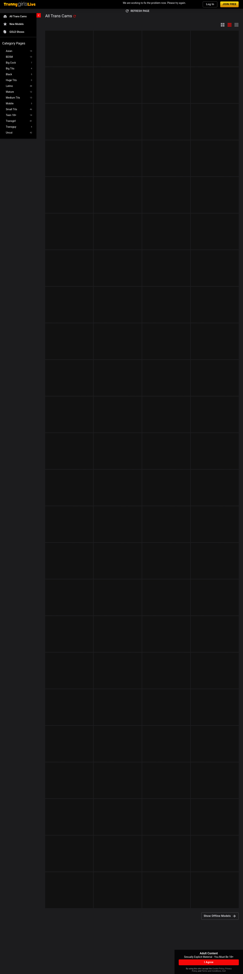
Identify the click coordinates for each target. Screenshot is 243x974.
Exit (224, 971)
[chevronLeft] (38, 15)
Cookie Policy (218, 968)
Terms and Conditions (211, 971)
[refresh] (74, 16)
